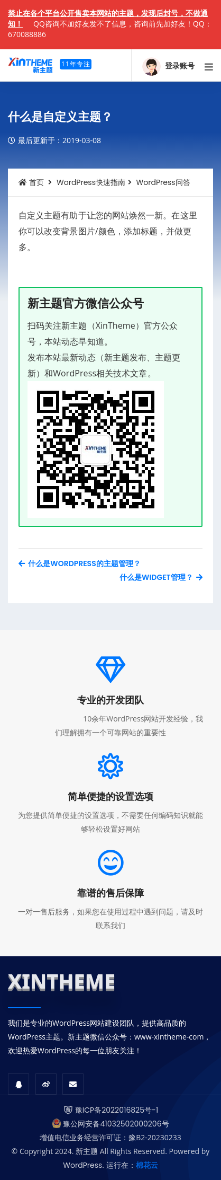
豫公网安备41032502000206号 (116, 1124)
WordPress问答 (163, 182)
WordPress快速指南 (91, 182)
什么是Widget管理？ (160, 577)
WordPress (82, 1165)
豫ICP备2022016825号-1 (116, 1110)
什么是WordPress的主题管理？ (80, 563)
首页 (31, 182)
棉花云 (147, 1165)
